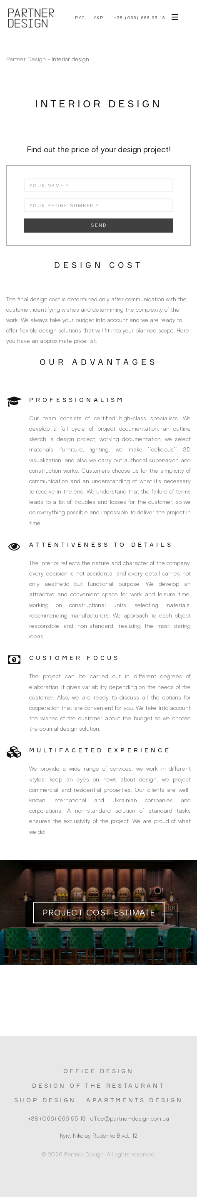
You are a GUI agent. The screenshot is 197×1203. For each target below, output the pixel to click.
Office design (98, 1070)
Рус (80, 17)
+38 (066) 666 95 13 (139, 17)
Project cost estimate (98, 912)
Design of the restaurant (98, 1085)
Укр (99, 17)
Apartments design (134, 1100)
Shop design (45, 1100)
